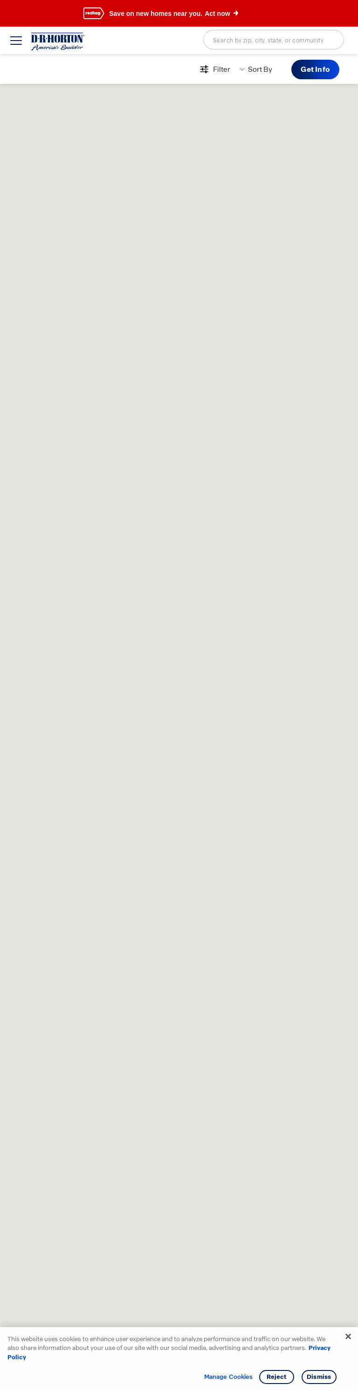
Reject (277, 1377)
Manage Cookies (228, 1377)
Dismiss (319, 1377)
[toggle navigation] (16, 40)
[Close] (348, 1336)
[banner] (179, 13)
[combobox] (273, 39)
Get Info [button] (315, 69)
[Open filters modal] (214, 69)
